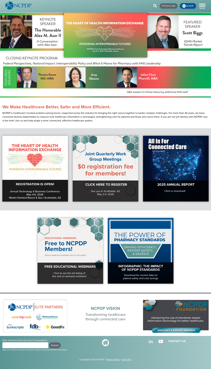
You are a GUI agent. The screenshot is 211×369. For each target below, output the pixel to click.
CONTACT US (177, 341)
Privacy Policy (113, 359)
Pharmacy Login (169, 6)
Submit (55, 345)
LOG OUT (127, 359)
